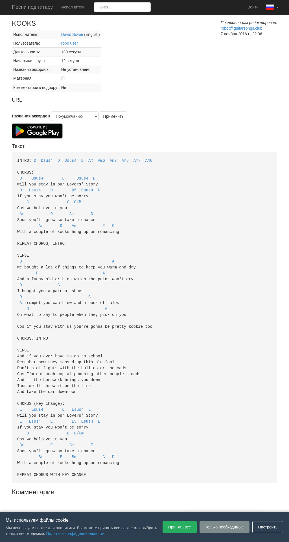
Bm (21, 431)
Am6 (101, 160)
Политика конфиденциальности (149, 503)
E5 (74, 408)
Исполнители (73, 7)
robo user (69, 43)
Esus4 (37, 397)
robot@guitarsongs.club (241, 28)
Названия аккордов (31, 116)
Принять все (179, 527)
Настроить (267, 527)
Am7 (113, 160)
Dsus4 (47, 160)
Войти (253, 7)
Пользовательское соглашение (86, 503)
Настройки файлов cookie (207, 503)
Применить (113, 116)
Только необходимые (224, 527)
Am (90, 160)
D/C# (79, 420)
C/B (77, 199)
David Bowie (72, 34)
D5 (74, 188)
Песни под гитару (32, 7)
